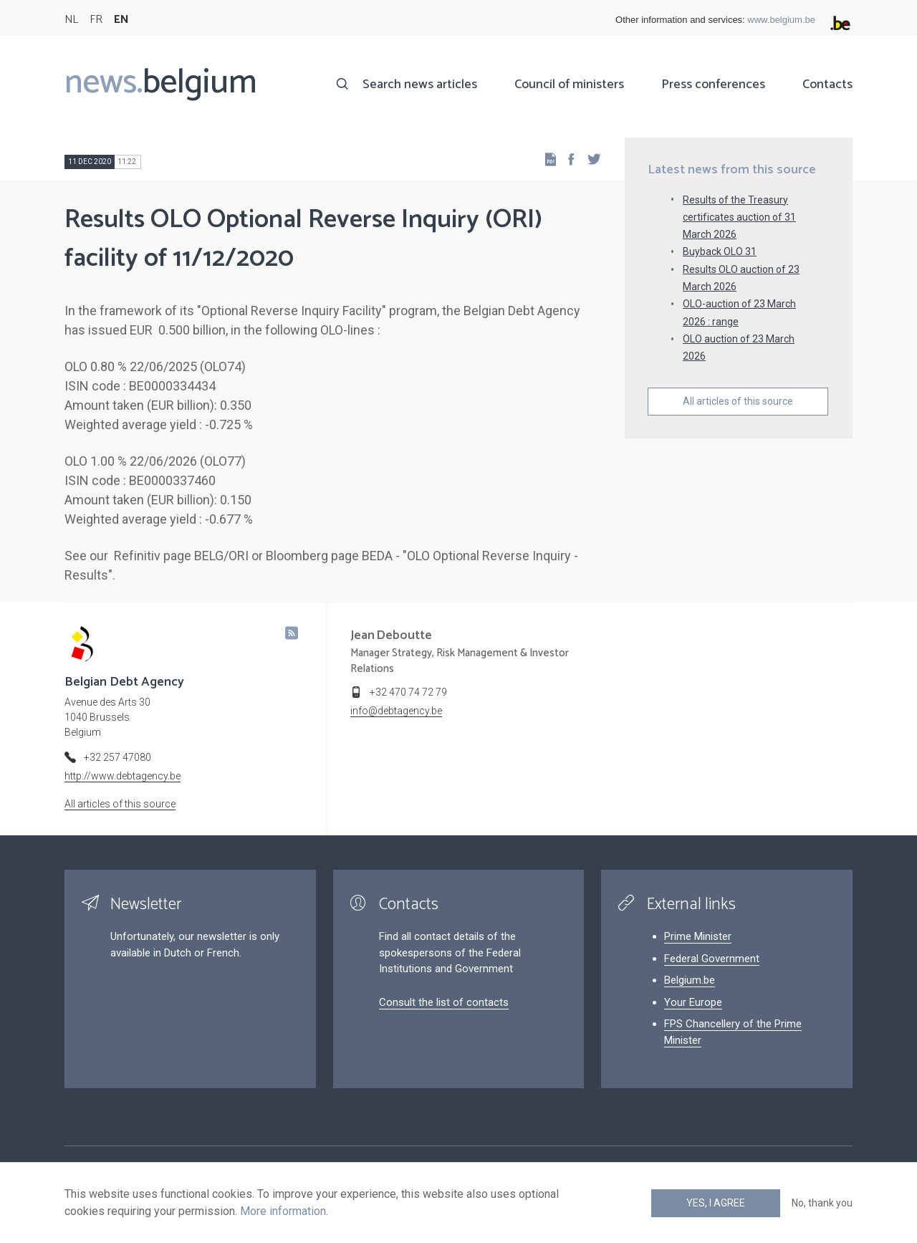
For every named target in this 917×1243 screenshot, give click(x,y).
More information (283, 1211)
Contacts (827, 84)
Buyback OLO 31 (720, 251)
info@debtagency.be (396, 710)
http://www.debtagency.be (122, 776)
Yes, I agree (715, 1203)
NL (71, 19)
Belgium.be (689, 980)
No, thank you (822, 1203)
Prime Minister (697, 936)
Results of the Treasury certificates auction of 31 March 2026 (739, 217)
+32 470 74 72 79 (408, 692)
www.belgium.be (781, 19)
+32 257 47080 (117, 757)
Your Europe (693, 1002)
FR (96, 19)
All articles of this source (738, 401)
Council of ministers (569, 84)
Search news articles (420, 84)
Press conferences (713, 84)
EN (121, 19)
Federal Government (711, 958)
